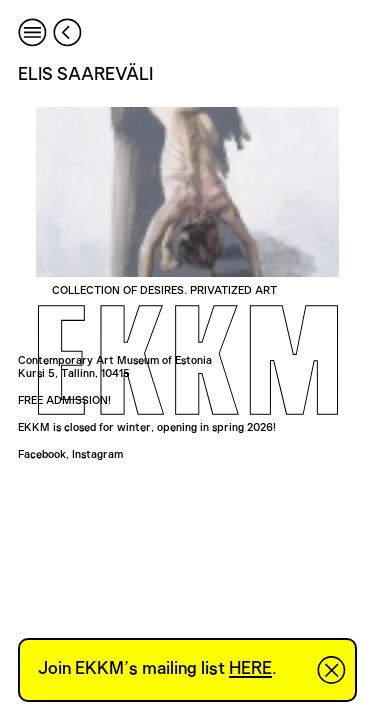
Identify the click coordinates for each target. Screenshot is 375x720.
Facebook (42, 454)
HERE (250, 669)
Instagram (97, 454)
